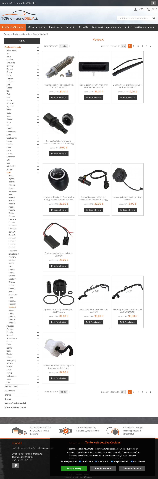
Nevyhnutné (69, 461)
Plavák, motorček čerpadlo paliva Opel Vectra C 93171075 (141, 181)
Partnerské (138, 461)
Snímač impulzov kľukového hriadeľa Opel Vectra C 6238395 (84, 131)
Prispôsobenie (119, 461)
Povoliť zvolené (103, 468)
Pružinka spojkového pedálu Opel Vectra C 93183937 (55, 81)
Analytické (86, 461)
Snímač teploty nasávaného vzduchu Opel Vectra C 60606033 (141, 81)
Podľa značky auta (21, 34)
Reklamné (101, 461)
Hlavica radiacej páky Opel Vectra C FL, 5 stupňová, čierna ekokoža (55, 131)
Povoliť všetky (74, 468)
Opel (35, 34)
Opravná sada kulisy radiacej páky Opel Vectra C (55, 181)
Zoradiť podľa (51, 46)
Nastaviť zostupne (70, 46)
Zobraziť (114, 46)
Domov (7, 34)
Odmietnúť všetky (132, 468)
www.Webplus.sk (86, 477)
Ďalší (151, 46)
